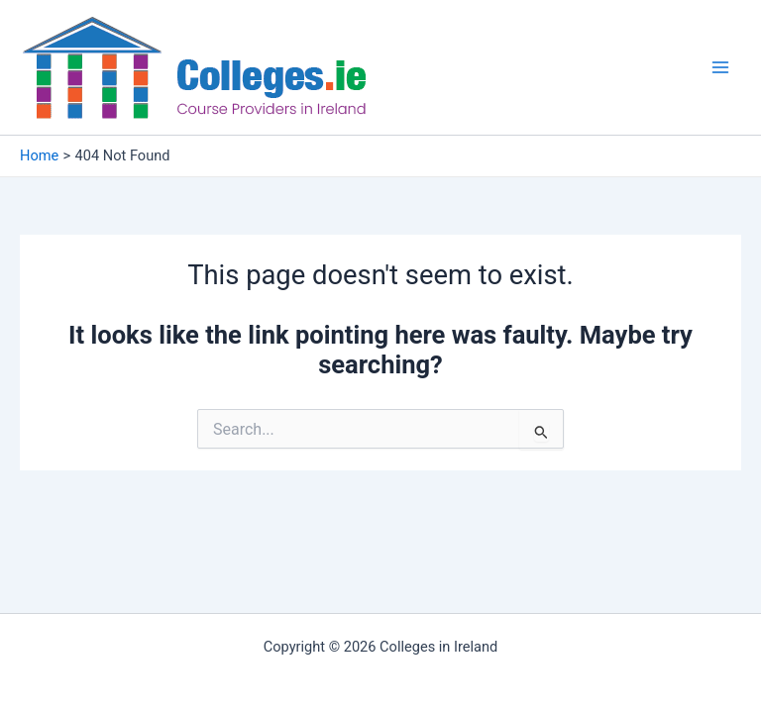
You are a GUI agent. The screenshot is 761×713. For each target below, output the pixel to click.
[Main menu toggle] (720, 67)
